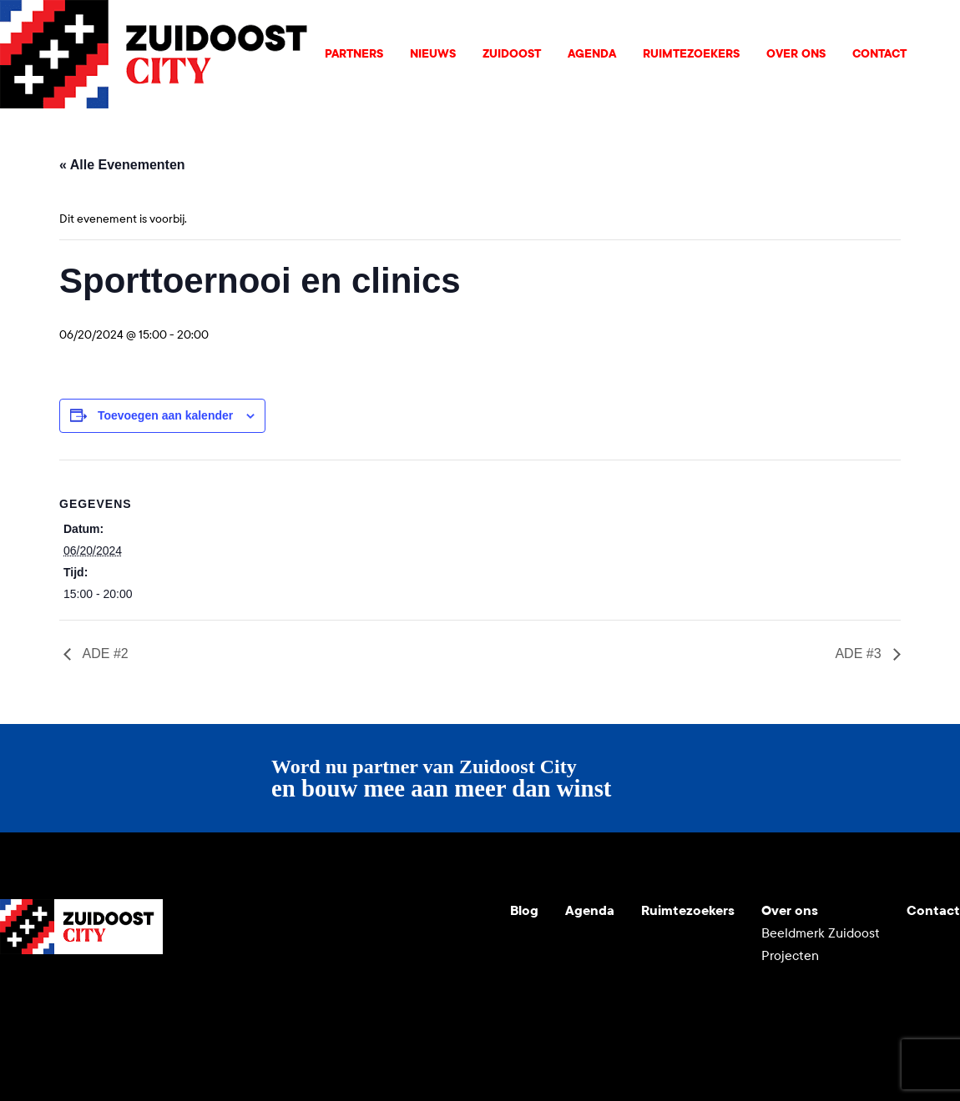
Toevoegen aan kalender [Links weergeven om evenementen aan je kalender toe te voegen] (165, 415)
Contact (879, 54)
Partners (354, 54)
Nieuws (433, 54)
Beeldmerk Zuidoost (820, 933)
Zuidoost (512, 54)
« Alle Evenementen (122, 165)
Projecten (790, 955)
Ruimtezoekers (691, 54)
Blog (524, 910)
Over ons (796, 54)
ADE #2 (104, 653)
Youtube (13, 994)
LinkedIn (93, 994)
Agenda (592, 54)
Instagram (53, 994)
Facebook (133, 994)
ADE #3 (860, 653)
